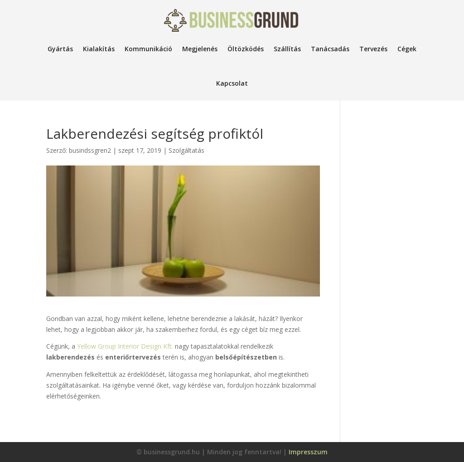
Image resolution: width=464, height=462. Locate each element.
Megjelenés (200, 48)
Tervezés (373, 48)
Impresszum (308, 451)
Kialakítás (99, 48)
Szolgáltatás (186, 150)
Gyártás (60, 48)
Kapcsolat (232, 83)
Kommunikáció (148, 48)
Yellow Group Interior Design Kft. (125, 346)
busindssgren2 (90, 150)
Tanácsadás (330, 48)
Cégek (406, 48)
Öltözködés (245, 48)
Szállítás (287, 48)
